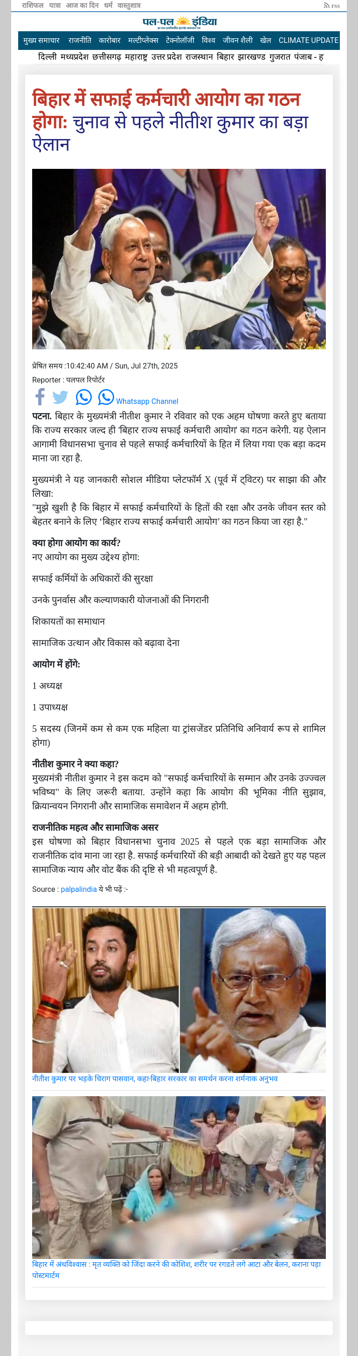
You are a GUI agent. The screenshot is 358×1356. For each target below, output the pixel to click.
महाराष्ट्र (136, 57)
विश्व (208, 40)
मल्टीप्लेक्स (143, 40)
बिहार (225, 57)
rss (332, 5)
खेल (265, 40)
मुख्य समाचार (41, 40)
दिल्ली (47, 57)
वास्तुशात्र (128, 5)
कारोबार (110, 40)
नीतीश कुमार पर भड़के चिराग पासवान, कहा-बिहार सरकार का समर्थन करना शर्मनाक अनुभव (155, 1078)
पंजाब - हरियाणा (319, 57)
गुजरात (279, 57)
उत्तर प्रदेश (166, 57)
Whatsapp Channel (138, 401)
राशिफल (33, 5)
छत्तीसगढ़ (106, 57)
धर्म (109, 5)
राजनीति (80, 40)
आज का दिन (83, 5)
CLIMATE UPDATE (308, 40)
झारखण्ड (252, 57)
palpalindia (79, 889)
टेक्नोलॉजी (180, 40)
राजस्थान (199, 57)
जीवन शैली (238, 40)
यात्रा (55, 5)
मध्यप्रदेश (75, 57)
